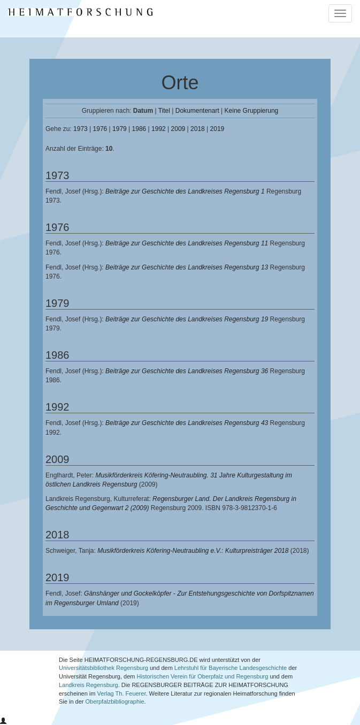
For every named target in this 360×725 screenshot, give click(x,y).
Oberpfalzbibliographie (115, 701)
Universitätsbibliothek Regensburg (103, 668)
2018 (197, 129)
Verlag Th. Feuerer (121, 693)
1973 (80, 129)
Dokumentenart (197, 110)
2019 (217, 129)
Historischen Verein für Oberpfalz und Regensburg (203, 676)
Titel (164, 110)
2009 (178, 129)
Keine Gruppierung (252, 110)
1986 (139, 129)
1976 (100, 129)
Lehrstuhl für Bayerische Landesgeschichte (230, 668)
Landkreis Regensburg (88, 685)
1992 (158, 129)
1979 (119, 129)
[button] (3, 721)
